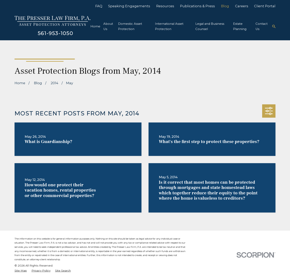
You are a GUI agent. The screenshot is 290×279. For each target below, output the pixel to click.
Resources (165, 6)
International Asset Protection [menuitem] (169, 26)
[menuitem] (21, 270)
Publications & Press (197, 6)
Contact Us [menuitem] (261, 26)
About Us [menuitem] (108, 26)
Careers (241, 6)
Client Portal (264, 6)
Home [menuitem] (95, 26)
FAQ (98, 6)
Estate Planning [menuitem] (239, 26)
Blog (225, 6)
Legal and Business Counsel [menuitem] (209, 26)
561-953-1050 (55, 33)
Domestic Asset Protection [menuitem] (130, 26)
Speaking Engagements (129, 6)
